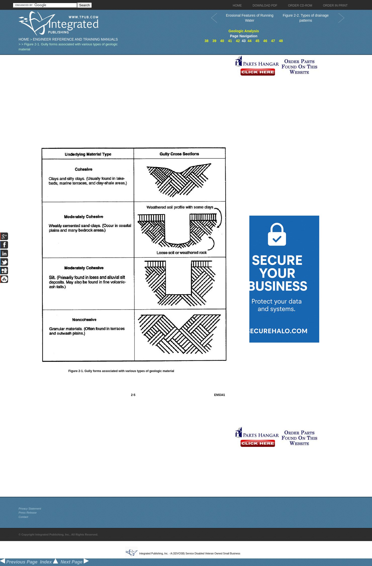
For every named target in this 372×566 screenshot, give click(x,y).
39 (214, 41)
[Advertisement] (125, 90)
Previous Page (18, 561)
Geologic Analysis (243, 31)
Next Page (75, 561)
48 (281, 41)
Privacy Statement (30, 508)
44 (250, 41)
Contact (23, 516)
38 (207, 41)
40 (222, 41)
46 (265, 41)
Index (49, 561)
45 (257, 41)
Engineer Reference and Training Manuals (75, 39)
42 (238, 41)
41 (230, 41)
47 (273, 41)
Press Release (28, 512)
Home (24, 39)
